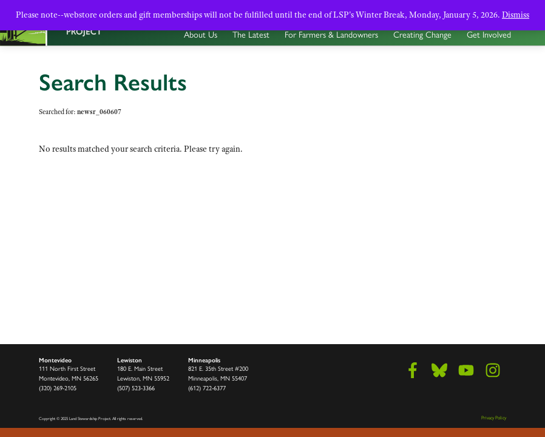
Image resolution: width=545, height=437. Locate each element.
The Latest (250, 34)
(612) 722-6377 (207, 388)
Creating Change (422, 34)
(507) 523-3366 (136, 388)
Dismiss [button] (515, 14)
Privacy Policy (493, 418)
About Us (200, 34)
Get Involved (489, 34)
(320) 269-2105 (57, 388)
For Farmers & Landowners (331, 34)
